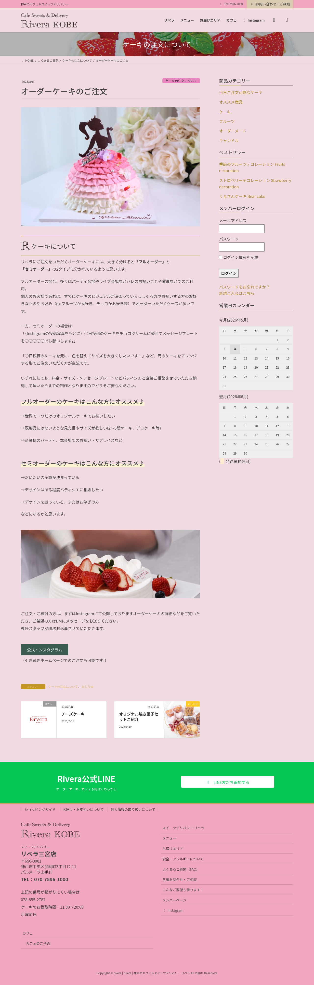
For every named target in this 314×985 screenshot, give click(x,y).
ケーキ (225, 112)
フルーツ (227, 121)
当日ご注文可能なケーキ (240, 92)
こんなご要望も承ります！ (183, 889)
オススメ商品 (231, 102)
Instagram (172, 910)
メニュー (169, 838)
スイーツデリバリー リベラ (183, 827)
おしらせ (87, 686)
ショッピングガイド (40, 809)
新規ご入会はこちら (236, 293)
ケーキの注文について (181, 80)
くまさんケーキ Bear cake (242, 196)
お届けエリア (172, 848)
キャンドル (229, 140)
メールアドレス (242, 225)
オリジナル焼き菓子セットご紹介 (138, 716)
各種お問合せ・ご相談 (179, 879)
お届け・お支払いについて (83, 809)
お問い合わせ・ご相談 (270, 3)
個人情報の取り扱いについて (133, 809)
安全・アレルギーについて (183, 858)
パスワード (242, 244)
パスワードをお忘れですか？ (244, 287)
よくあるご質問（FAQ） (181, 869)
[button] (44, 649)
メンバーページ (174, 900)
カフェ (28, 933)
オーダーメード (232, 131)
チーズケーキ (73, 714)
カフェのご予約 (38, 943)
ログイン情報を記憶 (239, 257)
